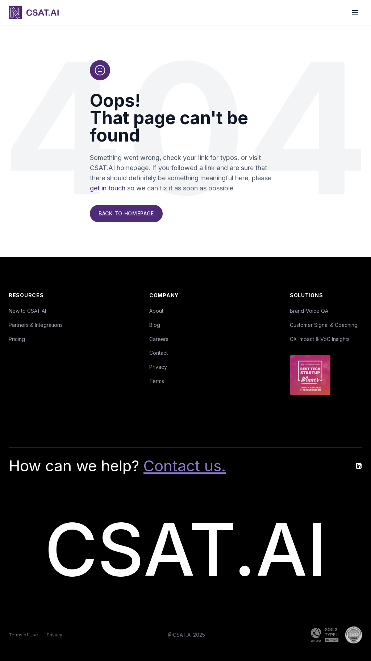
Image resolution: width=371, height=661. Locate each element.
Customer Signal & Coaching (324, 325)
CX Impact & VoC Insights (320, 339)
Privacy (158, 367)
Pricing (17, 339)
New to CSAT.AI (27, 311)
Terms (156, 381)
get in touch (107, 188)
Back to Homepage (126, 214)
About (156, 311)
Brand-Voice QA (309, 311)
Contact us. (184, 465)
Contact (158, 353)
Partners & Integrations (36, 325)
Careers (158, 339)
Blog (154, 325)
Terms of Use (23, 634)
